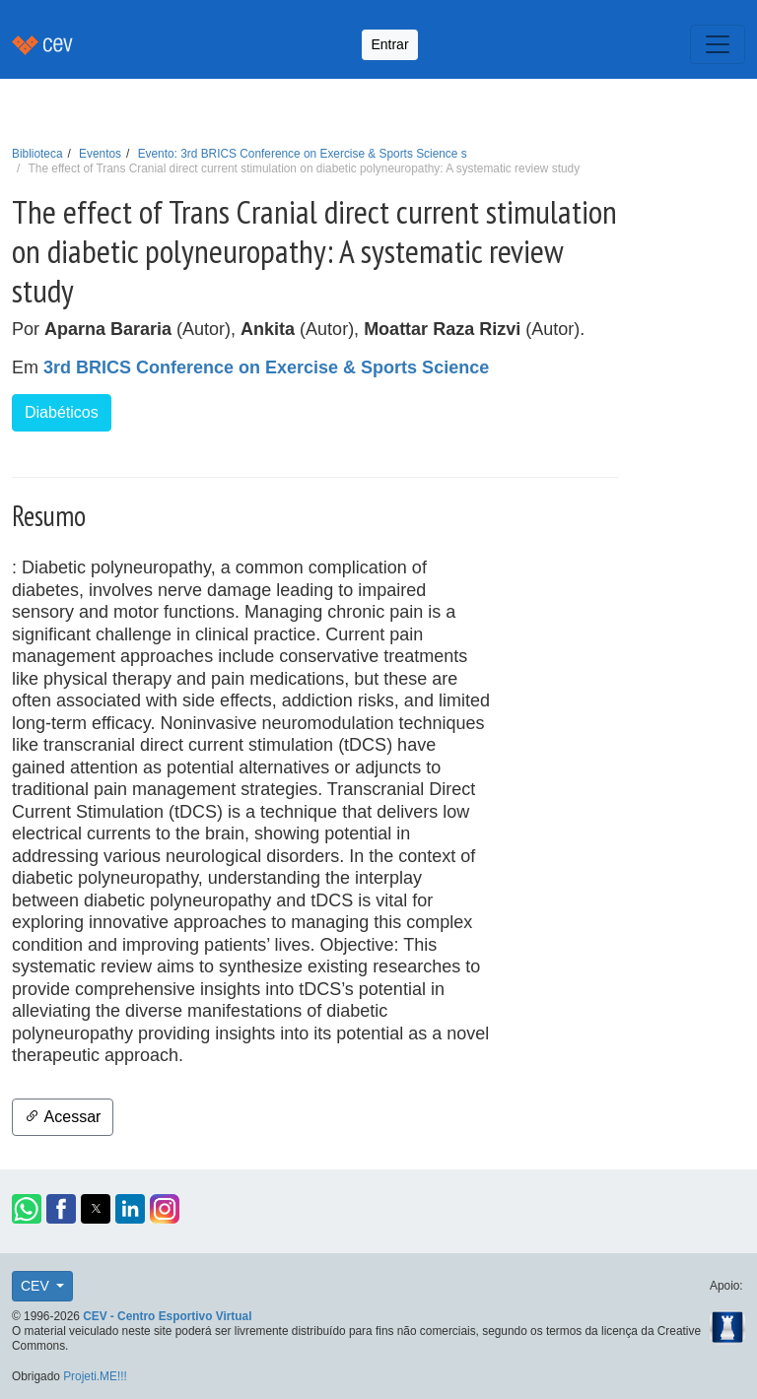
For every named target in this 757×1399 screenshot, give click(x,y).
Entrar (389, 44)
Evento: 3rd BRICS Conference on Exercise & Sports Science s (302, 154)
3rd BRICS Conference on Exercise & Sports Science (266, 367)
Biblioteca (37, 154)
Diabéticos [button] (62, 412)
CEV (37, 1286)
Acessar (63, 1116)
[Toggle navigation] (717, 44)
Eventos (100, 154)
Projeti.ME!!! (95, 1376)
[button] (26, 1209)
